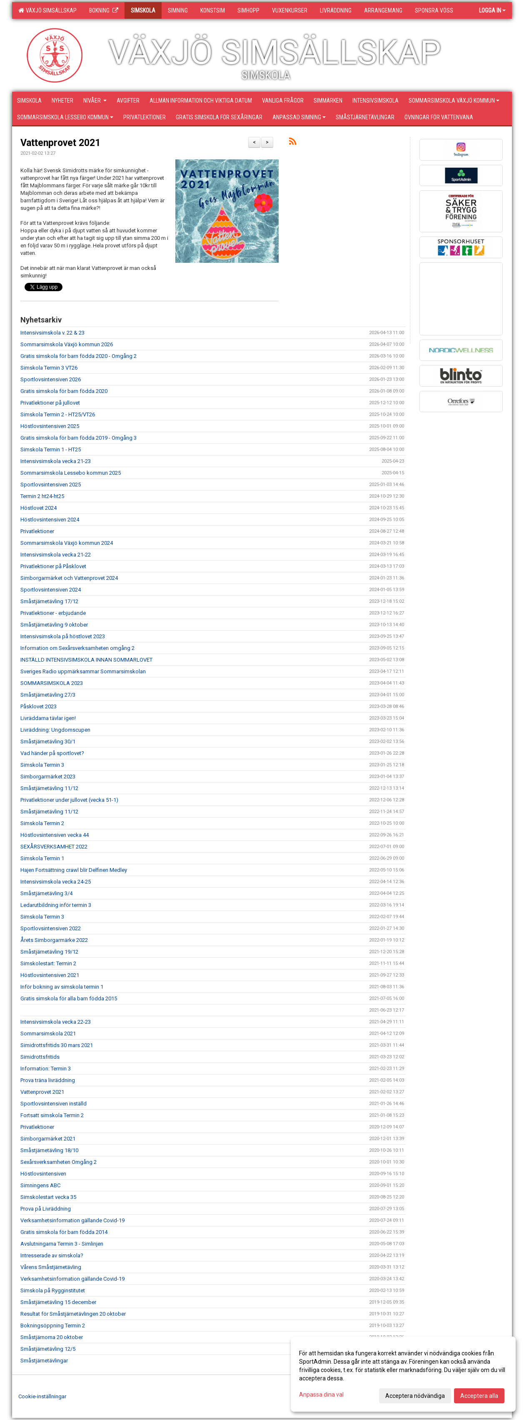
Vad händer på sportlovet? (52, 753)
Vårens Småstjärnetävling (50, 1267)
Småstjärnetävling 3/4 (46, 893)
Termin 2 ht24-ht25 (42, 496)
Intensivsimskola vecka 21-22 (55, 554)
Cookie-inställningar (42, 1396)
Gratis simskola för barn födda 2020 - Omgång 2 (78, 356)
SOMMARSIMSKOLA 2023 (51, 683)
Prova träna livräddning (47, 1080)
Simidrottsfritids (40, 1057)
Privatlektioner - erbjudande (53, 613)
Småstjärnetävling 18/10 (49, 1150)
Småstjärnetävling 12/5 (47, 1349)
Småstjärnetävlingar (44, 1360)
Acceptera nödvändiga (415, 1395)
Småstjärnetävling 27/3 (47, 695)
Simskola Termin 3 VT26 (48, 368)
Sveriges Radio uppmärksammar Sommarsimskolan (83, 671)
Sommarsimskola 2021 (48, 1033)
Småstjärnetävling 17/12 (49, 601)
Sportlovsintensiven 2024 (50, 590)
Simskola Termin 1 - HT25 (50, 449)
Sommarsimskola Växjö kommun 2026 (66, 344)
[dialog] (403, 1374)
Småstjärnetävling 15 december (58, 1302)
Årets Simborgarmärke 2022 (54, 940)
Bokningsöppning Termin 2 (52, 1325)
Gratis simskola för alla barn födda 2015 (68, 998)
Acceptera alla (479, 1395)
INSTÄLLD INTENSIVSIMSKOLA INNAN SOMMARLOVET (86, 660)
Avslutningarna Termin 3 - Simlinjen (61, 1244)
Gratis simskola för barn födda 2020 (63, 391)
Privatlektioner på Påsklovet (53, 566)
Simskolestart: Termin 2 (48, 963)
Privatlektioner (37, 531)
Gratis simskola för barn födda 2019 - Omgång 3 (78, 438)
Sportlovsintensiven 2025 (50, 484)
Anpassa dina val (321, 1394)
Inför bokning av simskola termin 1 (61, 987)
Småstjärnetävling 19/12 (49, 952)
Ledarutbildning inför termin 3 (55, 905)
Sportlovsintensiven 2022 (50, 928)
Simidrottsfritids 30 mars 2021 (56, 1045)
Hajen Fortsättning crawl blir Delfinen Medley (73, 870)
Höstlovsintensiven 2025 (49, 426)
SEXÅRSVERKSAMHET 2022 (53, 846)
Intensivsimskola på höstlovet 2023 (62, 636)
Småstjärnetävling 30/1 (47, 741)
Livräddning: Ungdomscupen (55, 730)
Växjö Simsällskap (47, 10)
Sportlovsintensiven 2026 (50, 379)
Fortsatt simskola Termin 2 (52, 1115)
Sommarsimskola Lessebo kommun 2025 (70, 473)
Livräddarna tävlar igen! (48, 718)
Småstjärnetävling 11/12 (49, 788)
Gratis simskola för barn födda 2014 (63, 1232)
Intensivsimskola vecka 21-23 (55, 461)
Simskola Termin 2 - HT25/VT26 (57, 414)
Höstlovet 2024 (38, 508)
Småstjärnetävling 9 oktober (54, 625)
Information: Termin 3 (45, 1068)
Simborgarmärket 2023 (47, 776)
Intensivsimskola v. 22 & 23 (52, 333)
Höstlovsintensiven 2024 (49, 519)
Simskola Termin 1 (42, 858)
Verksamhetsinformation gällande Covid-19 (72, 1220)
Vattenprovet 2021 (60, 143)
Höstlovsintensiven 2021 (49, 975)
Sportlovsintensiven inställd (53, 1103)
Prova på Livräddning (45, 1209)
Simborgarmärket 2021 (47, 1138)
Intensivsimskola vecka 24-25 (55, 882)
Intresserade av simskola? (51, 1255)
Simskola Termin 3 (42, 765)
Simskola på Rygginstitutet (52, 1290)
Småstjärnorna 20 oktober (51, 1337)
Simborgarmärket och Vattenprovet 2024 (69, 578)
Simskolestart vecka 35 (48, 1197)
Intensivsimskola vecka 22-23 (55, 1022)
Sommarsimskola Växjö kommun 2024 (66, 543)
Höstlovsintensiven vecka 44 (54, 835)
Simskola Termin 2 (42, 823)
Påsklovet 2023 (38, 706)
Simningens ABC (40, 1185)
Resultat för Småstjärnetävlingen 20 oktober (73, 1314)
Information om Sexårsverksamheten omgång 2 (77, 648)
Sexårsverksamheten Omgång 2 (58, 1162)
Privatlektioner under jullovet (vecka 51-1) (69, 800)
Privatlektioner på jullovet (50, 403)
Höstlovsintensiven (43, 1174)
